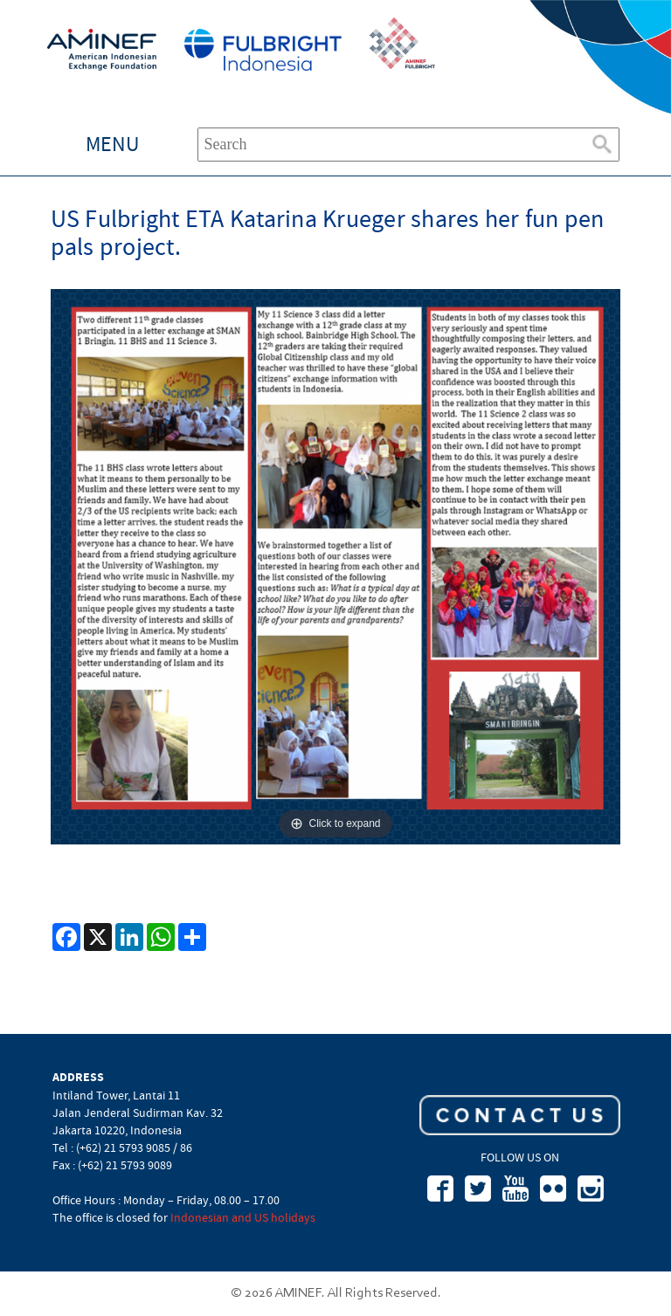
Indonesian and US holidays (242, 1217)
